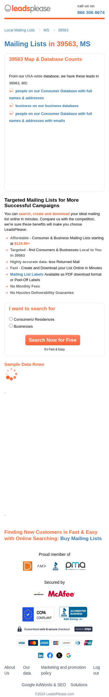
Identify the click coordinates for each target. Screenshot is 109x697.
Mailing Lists (25, 44)
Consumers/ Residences (34, 319)
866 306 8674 (91, 12)
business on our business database (46, 106)
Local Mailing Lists (19, 30)
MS (46, 30)
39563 (63, 30)
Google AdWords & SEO (44, 684)
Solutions (79, 684)
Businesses (23, 326)
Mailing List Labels (26, 274)
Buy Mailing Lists (81, 538)
